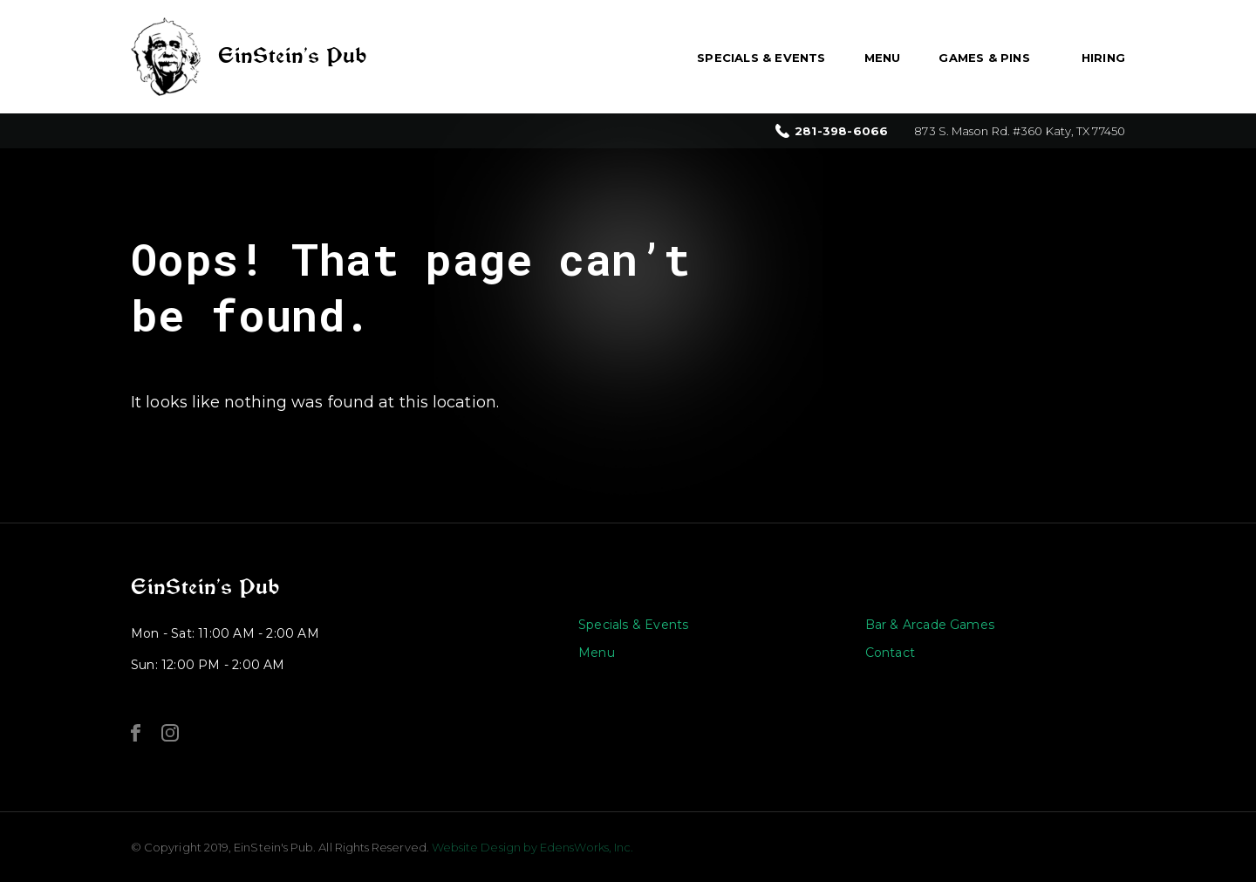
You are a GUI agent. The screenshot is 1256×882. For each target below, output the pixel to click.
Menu (882, 58)
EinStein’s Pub (205, 587)
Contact (890, 652)
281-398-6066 (841, 131)
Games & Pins (984, 58)
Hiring (1103, 58)
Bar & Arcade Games (930, 624)
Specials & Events (761, 58)
